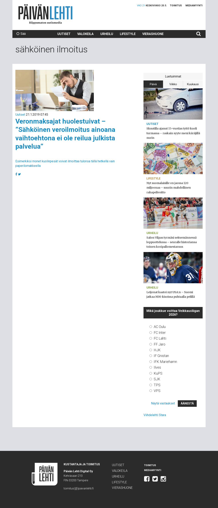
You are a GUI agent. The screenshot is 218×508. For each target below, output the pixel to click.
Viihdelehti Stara (154, 415)
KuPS (158, 373)
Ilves (157, 367)
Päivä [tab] (153, 84)
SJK (157, 379)
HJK (157, 350)
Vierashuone (153, 34)
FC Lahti (160, 338)
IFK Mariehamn (165, 362)
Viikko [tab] (173, 84)
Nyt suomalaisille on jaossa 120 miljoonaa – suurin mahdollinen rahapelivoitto (168, 187)
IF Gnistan (161, 356)
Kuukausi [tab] (193, 84)
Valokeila (85, 34)
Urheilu (106, 34)
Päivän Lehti (45, 14)
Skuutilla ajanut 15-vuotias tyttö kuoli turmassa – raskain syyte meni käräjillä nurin (173, 133)
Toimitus (176, 5)
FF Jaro (159, 344)
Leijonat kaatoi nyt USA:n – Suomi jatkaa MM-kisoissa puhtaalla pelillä (170, 294)
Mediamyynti (194, 5)
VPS (157, 391)
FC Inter (160, 332)
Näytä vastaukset (163, 403)
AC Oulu (160, 327)
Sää (21, 34)
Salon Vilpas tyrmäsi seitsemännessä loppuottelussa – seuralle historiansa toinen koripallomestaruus (171, 242)
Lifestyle (128, 34)
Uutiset (64, 34)
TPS (157, 385)
